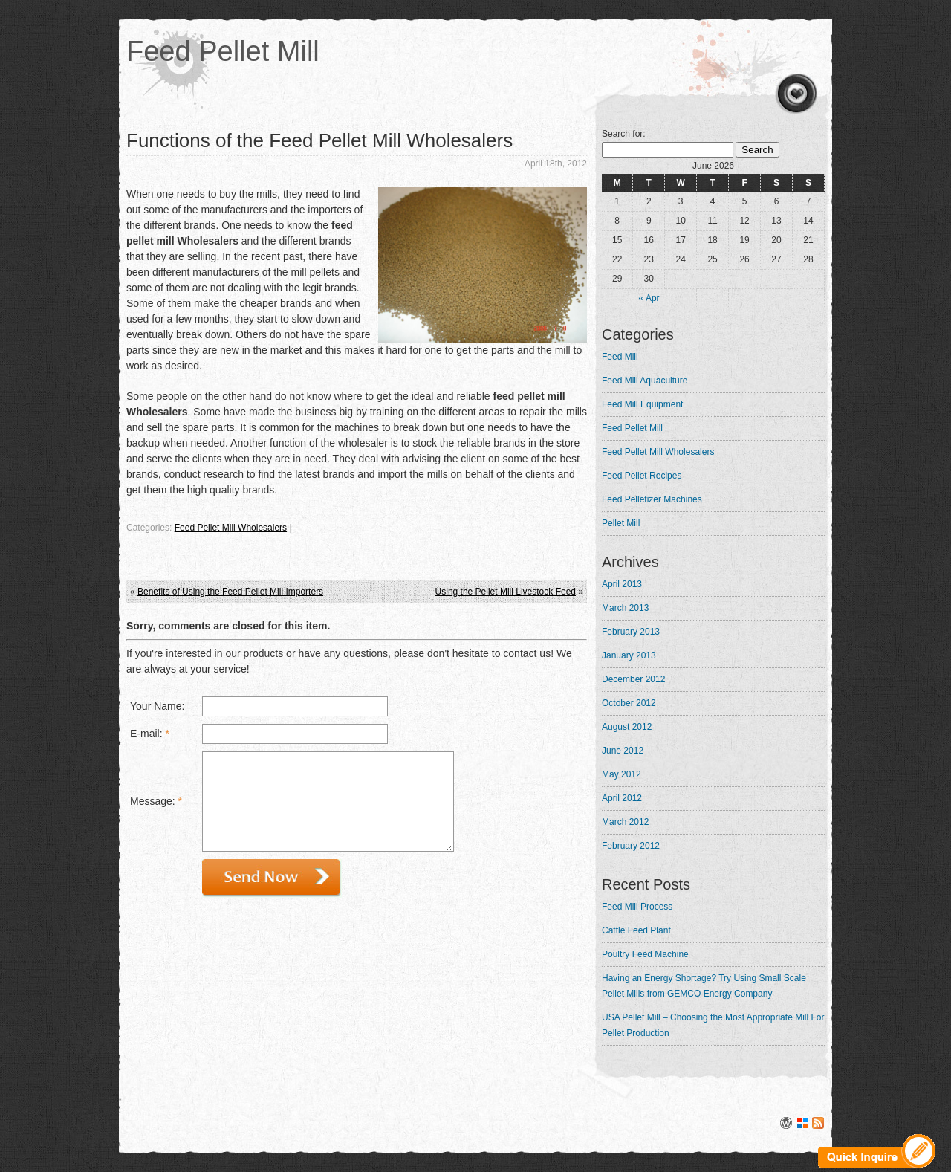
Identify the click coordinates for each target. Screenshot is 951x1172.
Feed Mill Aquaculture (644, 380)
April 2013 (622, 584)
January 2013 (629, 655)
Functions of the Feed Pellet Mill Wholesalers (319, 140)
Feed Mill (620, 357)
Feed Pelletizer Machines (652, 499)
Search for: (624, 134)
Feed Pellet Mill (222, 51)
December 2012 (633, 679)
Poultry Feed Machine (645, 954)
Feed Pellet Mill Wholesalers (231, 527)
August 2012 (627, 727)
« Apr (649, 298)
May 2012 (621, 774)
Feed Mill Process (637, 906)
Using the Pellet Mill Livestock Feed (505, 591)
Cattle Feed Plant (636, 930)
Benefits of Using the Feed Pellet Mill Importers (230, 591)
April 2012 (622, 798)
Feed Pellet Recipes (641, 475)
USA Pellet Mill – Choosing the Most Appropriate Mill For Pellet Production (713, 1025)
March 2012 (625, 822)
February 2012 (631, 846)
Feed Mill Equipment (642, 404)
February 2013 (631, 632)
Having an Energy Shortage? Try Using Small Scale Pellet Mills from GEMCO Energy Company (704, 986)
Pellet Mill (621, 523)
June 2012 (622, 750)
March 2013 (625, 608)
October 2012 (629, 703)
